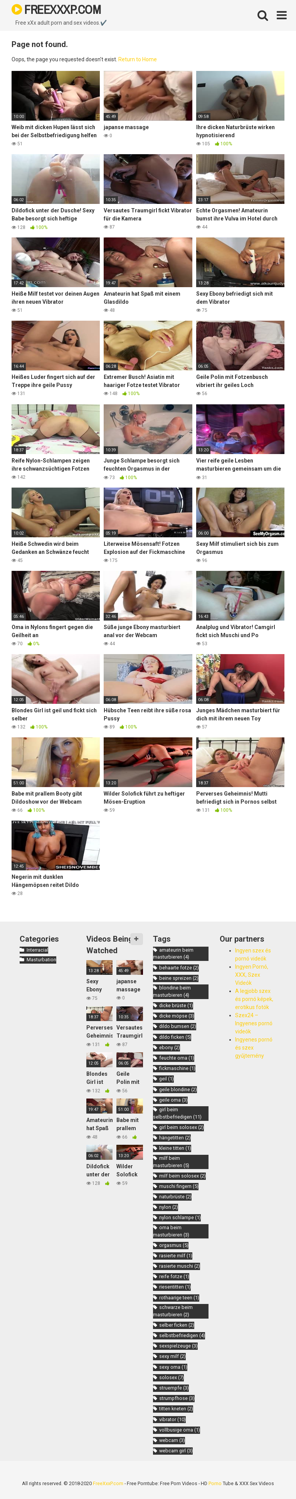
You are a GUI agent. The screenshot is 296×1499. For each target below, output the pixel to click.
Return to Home (137, 59)
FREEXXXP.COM (56, 9)
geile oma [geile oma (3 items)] (173, 1100)
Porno (215, 1483)
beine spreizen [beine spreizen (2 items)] (178, 978)
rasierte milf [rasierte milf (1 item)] (175, 1255)
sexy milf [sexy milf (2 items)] (172, 1356)
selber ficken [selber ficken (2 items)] (176, 1325)
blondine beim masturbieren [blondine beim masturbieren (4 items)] (172, 991)
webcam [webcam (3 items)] (172, 1440)
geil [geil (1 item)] (166, 1079)
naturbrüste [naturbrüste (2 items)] (175, 1197)
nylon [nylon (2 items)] (168, 1207)
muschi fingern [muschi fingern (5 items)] (178, 1186)
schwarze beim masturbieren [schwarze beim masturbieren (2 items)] (173, 1310)
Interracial (37, 950)
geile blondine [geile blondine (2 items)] (178, 1089)
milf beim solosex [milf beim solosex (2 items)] (182, 1176)
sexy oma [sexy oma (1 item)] (173, 1367)
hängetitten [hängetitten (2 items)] (175, 1138)
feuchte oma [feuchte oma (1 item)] (176, 1058)
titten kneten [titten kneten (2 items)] (176, 1409)
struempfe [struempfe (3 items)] (174, 1388)
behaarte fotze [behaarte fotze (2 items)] (179, 968)
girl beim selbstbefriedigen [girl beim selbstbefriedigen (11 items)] (177, 1113)
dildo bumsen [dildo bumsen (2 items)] (177, 1026)
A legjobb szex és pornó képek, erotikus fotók (254, 999)
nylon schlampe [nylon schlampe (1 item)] (180, 1217)
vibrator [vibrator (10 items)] (172, 1419)
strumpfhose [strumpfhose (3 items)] (177, 1398)
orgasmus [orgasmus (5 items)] (173, 1245)
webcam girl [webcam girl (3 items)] (176, 1451)
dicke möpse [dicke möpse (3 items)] (176, 1016)
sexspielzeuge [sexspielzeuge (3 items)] (178, 1346)
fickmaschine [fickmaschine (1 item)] (177, 1068)
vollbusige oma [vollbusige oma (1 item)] (179, 1430)
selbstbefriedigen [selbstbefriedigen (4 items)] (182, 1335)
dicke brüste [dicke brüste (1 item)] (176, 1005)
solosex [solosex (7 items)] (171, 1377)
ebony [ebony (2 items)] (169, 1047)
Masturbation (41, 959)
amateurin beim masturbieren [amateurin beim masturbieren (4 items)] (173, 953)
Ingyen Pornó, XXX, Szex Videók (251, 975)
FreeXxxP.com (108, 1483)
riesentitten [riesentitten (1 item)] (175, 1287)
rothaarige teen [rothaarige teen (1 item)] (179, 1297)
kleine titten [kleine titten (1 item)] (175, 1148)
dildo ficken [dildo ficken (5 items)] (175, 1037)
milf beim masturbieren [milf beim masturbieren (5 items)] (171, 1161)
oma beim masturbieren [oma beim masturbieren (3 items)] (171, 1231)
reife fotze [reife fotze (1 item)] (174, 1276)
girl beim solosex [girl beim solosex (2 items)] (181, 1127)
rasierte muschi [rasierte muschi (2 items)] (179, 1266)
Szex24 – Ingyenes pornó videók (253, 1023)
